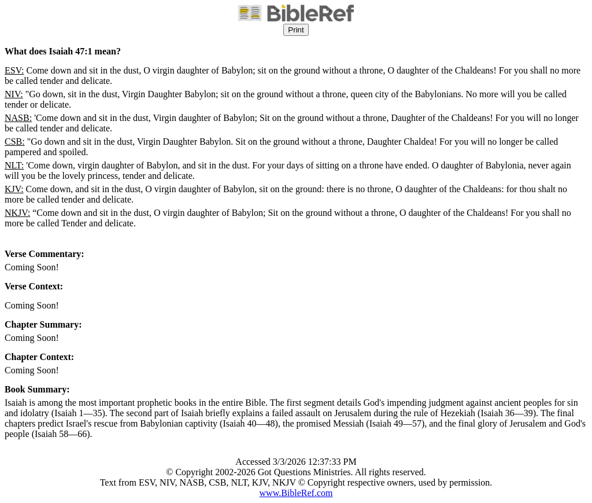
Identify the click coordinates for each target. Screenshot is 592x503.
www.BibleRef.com (296, 493)
